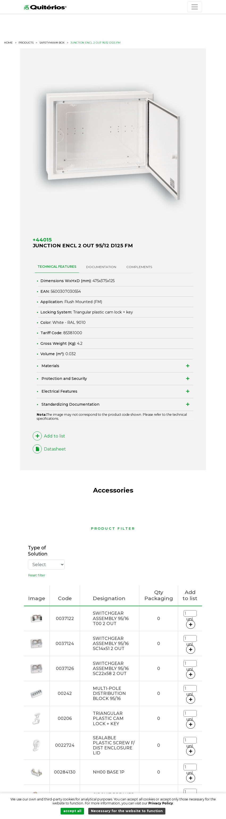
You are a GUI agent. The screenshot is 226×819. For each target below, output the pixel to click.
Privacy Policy (160, 803)
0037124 (65, 643)
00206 (65, 718)
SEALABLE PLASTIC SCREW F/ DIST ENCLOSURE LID (114, 745)
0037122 (65, 618)
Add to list (49, 435)
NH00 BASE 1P (108, 772)
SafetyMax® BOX (52, 42)
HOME (8, 42)
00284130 (65, 772)
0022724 (64, 745)
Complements (139, 267)
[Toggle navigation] (194, 7)
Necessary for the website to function (127, 811)
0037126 (65, 668)
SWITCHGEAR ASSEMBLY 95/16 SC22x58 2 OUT (111, 668)
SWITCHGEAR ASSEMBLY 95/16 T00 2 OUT (111, 618)
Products (26, 42)
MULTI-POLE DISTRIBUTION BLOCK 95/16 (109, 693)
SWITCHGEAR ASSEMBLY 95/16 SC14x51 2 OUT (111, 643)
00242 (65, 693)
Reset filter (36, 575)
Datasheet (49, 448)
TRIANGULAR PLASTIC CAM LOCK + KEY (108, 718)
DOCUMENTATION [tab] (101, 267)
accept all (72, 811)
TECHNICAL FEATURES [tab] (56, 267)
